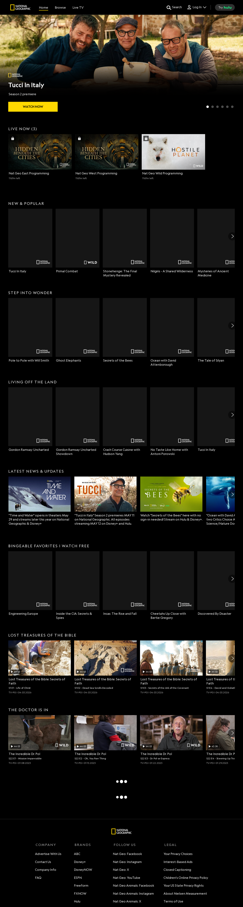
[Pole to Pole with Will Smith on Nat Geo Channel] (30, 330)
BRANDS (82, 845)
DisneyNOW (83, 870)
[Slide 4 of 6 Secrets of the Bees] (222, 106)
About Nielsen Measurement (184, 894)
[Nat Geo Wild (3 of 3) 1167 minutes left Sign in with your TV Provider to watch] (173, 157)
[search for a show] (174, 7)
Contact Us (44, 862)
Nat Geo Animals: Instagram (132, 894)
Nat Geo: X (120, 870)
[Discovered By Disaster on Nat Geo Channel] (219, 583)
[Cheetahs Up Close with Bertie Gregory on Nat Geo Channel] (172, 585)
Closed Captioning (176, 870)
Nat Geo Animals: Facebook (132, 886)
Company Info (46, 870)
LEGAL (169, 845)
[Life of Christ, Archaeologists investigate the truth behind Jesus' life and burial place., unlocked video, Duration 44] (39, 667)
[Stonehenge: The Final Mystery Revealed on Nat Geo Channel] (125, 243)
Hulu (77, 902)
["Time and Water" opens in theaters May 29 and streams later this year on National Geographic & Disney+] (39, 501)
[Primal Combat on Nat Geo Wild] (78, 241)
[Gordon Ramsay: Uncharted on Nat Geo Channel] (30, 419)
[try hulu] (225, 7)
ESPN (78, 878)
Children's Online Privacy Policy (185, 878)
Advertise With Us (49, 854)
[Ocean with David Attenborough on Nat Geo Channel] (172, 332)
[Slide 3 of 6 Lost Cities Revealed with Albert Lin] (217, 106)
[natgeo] (20, 8)
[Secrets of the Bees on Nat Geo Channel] (125, 330)
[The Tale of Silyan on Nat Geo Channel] (219, 330)
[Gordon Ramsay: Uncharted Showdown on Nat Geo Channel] (78, 421)
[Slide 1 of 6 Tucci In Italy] (207, 106)
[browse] (60, 7)
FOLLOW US (123, 845)
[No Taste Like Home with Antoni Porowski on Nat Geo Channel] (172, 421)
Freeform (81, 886)
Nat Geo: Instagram (126, 862)
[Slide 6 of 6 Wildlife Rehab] (232, 106)
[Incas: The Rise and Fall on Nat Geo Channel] (125, 583)
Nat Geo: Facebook (126, 854)
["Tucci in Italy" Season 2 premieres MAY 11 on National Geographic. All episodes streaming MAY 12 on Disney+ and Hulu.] (105, 501)
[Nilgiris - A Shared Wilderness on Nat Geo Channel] (172, 241)
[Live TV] (78, 7)
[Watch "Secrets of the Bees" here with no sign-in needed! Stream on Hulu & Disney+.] (171, 499)
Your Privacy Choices (177, 854)
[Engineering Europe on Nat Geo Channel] (30, 583)
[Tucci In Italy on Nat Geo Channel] (30, 241)
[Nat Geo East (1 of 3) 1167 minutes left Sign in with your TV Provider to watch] (40, 157)
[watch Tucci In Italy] (33, 107)
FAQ (39, 878)
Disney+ (80, 862)
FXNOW (80, 894)
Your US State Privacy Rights (183, 886)
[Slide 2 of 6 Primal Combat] (212, 106)
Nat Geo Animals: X (126, 902)
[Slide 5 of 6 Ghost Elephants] (227, 106)
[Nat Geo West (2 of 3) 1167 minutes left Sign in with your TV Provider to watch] (106, 157)
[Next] (232, 236)
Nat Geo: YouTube (125, 878)
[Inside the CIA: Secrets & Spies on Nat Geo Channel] (78, 585)
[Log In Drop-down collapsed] (196, 7)
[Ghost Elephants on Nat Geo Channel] (78, 330)
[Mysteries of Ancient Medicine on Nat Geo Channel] (219, 243)
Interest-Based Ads (177, 862)
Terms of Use (173, 902)
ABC (77, 854)
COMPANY (46, 845)
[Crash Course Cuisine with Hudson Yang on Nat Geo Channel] (125, 421)
